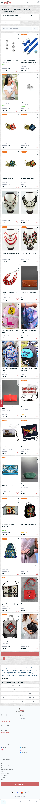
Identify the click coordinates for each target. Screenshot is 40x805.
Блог (2, 771)
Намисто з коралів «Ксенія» (9, 292)
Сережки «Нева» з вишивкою (29, 141)
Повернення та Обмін (6, 765)
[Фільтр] (1, 403)
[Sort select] (17, 28)
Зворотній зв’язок (5, 775)
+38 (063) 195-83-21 (6, 719)
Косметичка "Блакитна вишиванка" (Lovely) (8, 484)
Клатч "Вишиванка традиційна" (29, 406)
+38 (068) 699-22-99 (6, 721)
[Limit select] (35, 28)
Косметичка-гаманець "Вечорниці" (8, 525)
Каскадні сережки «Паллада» (10, 60)
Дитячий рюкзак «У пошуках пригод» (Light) (29, 369)
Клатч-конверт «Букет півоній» (29, 446)
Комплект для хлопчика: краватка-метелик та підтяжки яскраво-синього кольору (29, 62)
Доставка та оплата (5, 763)
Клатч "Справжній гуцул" (8, 446)
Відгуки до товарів (5, 773)
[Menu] (2, 2)
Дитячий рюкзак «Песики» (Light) (9, 369)
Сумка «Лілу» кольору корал (29, 604)
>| (22, 662)
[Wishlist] (18, 36)
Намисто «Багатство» (7, 217)
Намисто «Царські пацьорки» (29, 253)
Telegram (23, 747)
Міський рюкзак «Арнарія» (28, 524)
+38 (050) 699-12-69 (6, 717)
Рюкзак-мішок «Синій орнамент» (8, 565)
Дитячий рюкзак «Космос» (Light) (28, 331)
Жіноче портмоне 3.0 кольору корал (10, 407)
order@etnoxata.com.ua (7, 732)
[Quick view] (18, 34)
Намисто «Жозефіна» (27, 217)
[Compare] (18, 38)
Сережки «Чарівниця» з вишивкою (27, 178)
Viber (22, 750)
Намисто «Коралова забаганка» (10, 253)
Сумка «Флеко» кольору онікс (29, 641)
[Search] (35, 2)
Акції (2, 779)
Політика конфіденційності (7, 769)
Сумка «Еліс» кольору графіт (29, 565)
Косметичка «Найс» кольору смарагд (29, 484)
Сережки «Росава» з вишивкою (7, 178)
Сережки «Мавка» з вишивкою (10, 141)
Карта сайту (3, 777)
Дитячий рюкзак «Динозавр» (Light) (10, 331)
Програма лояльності (6, 767)
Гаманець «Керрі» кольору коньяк (28, 293)
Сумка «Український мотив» (9, 641)
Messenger (23, 752)
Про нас (3, 761)
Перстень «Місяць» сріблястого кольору (26, 101)
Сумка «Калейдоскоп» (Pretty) (10, 604)
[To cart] (17, 70)
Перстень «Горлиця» (7, 101)
